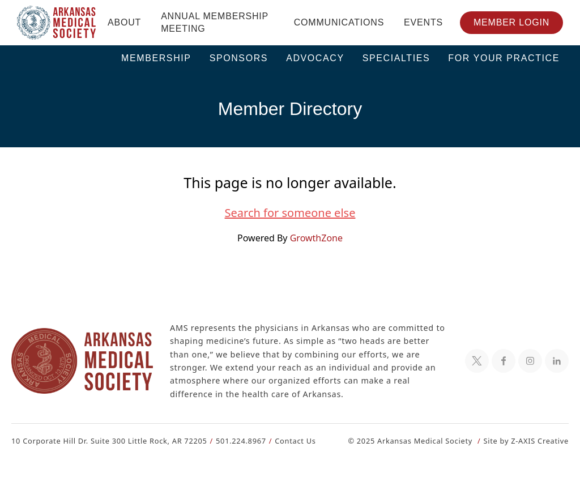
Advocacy (315, 58)
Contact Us (288, 440)
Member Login (511, 22)
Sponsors (239, 58)
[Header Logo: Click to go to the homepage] (56, 23)
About (124, 22)
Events (423, 22)
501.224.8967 (236, 440)
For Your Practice (504, 58)
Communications (339, 22)
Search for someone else (290, 213)
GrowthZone (315, 237)
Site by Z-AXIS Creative (526, 440)
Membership (156, 58)
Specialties (396, 58)
